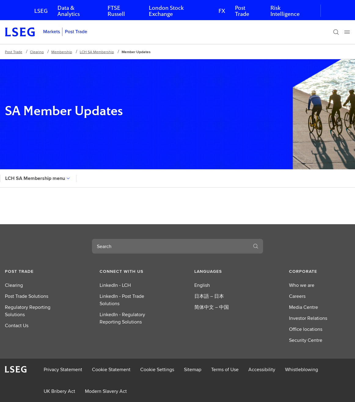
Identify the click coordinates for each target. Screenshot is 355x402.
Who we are (301, 285)
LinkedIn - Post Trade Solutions (122, 300)
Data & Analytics (68, 10)
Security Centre (305, 340)
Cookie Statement (111, 369)
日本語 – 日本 (209, 296)
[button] (35, 271)
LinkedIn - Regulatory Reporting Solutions (122, 318)
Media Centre (303, 307)
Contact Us (16, 325)
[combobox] (170, 246)
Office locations (305, 329)
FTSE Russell (116, 10)
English (202, 285)
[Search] (336, 32)
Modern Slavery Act (106, 391)
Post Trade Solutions (26, 296)
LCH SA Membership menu (38, 178)
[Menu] (347, 32)
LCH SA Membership (97, 51)
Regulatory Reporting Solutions (27, 311)
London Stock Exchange (166, 10)
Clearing (37, 51)
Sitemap (192, 369)
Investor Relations (308, 318)
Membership (61, 51)
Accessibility (261, 369)
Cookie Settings (157, 369)
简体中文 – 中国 (211, 307)
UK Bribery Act (59, 391)
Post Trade (242, 10)
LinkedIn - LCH (115, 285)
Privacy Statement (63, 369)
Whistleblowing (301, 369)
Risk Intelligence (285, 10)
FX (221, 10)
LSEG (41, 10)
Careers (297, 296)
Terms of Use (225, 369)
